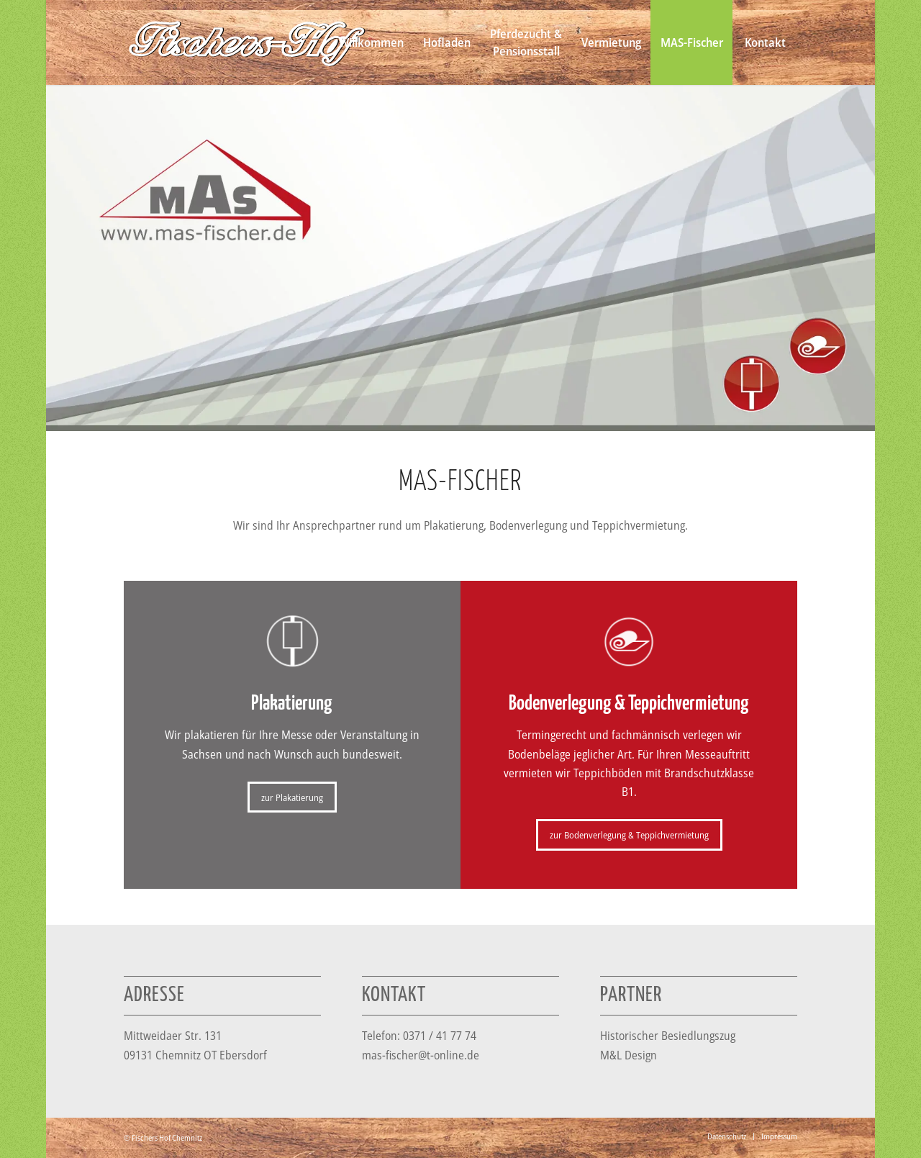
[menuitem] (371, 42)
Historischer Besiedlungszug (667, 1036)
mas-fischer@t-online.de (420, 1055)
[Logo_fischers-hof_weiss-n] (247, 42)
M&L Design (628, 1055)
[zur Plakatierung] (292, 797)
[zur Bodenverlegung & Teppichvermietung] (629, 835)
